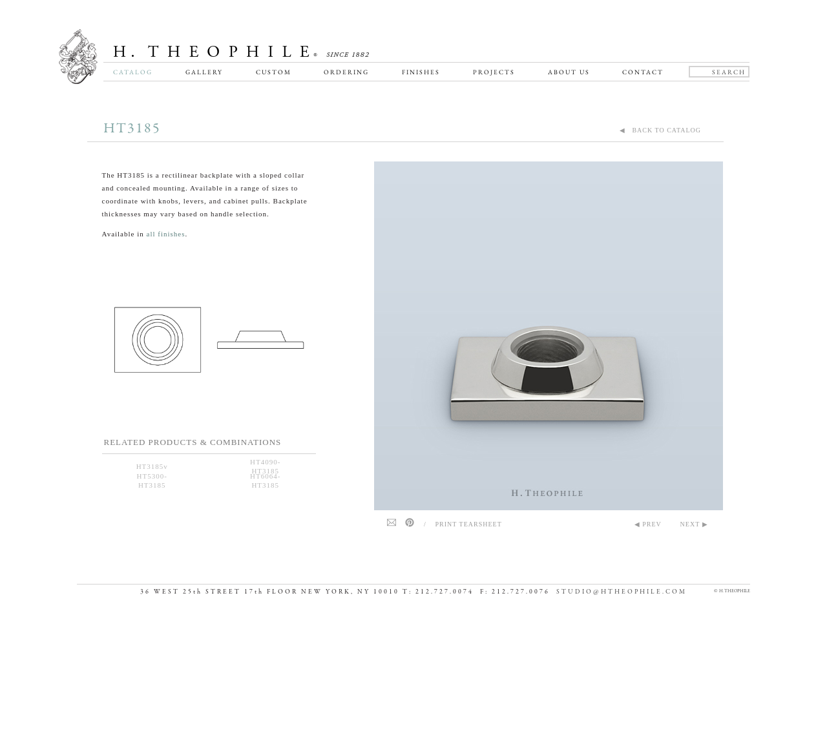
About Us (569, 72)
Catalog (132, 72)
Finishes (421, 72)
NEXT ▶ (694, 524)
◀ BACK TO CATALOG (660, 130)
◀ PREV (648, 524)
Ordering (346, 72)
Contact (643, 72)
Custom (273, 72)
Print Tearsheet (468, 524)
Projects (494, 72)
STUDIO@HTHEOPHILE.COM (621, 710)
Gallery (204, 72)
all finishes (166, 234)
